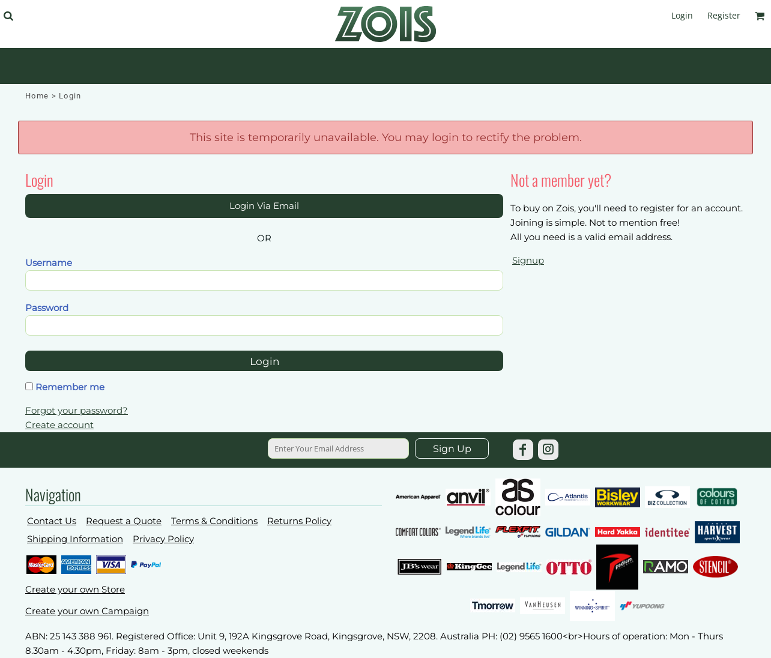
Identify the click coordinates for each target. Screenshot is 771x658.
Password (46, 307)
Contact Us (51, 521)
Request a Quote (124, 521)
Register (723, 15)
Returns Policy (299, 521)
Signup (528, 260)
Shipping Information (75, 539)
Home (37, 95)
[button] (8, 16)
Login (682, 15)
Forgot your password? (76, 410)
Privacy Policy (163, 539)
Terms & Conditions (214, 521)
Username (48, 262)
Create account (59, 424)
